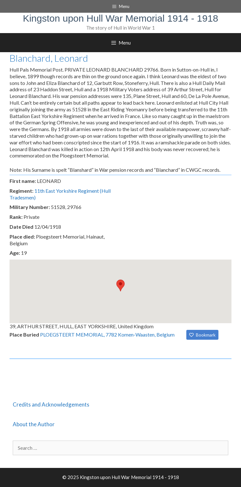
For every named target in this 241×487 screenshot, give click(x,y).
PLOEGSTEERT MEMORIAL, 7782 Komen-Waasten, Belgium (107, 334)
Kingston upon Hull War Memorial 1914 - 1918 (120, 18)
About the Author (34, 424)
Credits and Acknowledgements (51, 404)
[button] (120, 285)
